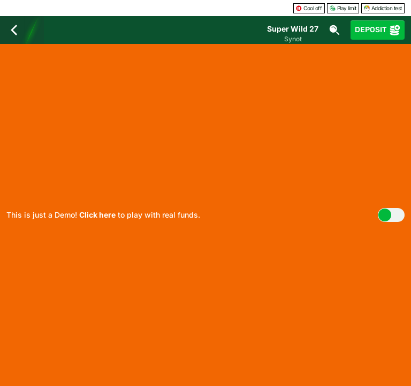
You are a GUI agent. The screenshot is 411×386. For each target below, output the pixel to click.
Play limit (343, 8)
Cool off (309, 8)
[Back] (14, 30)
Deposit (377, 30)
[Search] (334, 30)
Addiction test (383, 8)
